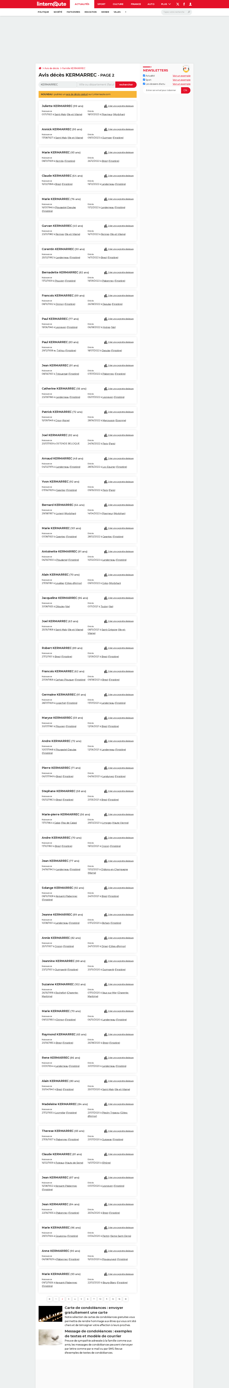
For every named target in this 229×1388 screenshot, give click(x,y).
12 (113, 1299)
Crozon (105, 846)
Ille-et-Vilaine (74, 114)
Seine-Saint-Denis (121, 1236)
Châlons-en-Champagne (114, 869)
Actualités (82, 4)
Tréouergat (62, 373)
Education (91, 12)
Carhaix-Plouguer (64, 679)
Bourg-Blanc (109, 1282)
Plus (166, 4)
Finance (136, 4)
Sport (101, 4)
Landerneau (107, 184)
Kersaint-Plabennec (66, 896)
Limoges (107, 822)
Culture (118, 4)
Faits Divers (73, 12)
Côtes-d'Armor (73, 583)
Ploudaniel (62, 559)
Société (58, 12)
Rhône (106, 1162)
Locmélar (60, 1112)
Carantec (60, 490)
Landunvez (108, 776)
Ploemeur (107, 114)
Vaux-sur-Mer (109, 992)
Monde (105, 12)
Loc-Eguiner (109, 466)
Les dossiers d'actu (154, 84)
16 (119, 1299)
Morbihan (119, 114)
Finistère (118, 137)
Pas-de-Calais (69, 822)
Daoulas (106, 304)
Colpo (105, 583)
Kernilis (60, 161)
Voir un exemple (182, 75)
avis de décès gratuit (77, 94)
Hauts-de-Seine (74, 1162)
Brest (105, 161)
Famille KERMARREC (73, 68)
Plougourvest (109, 1259)
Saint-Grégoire (109, 629)
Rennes (60, 234)
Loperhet (61, 703)
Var (113, 327)
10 (100, 1299)
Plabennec (108, 280)
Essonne (121, 420)
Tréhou (61, 350)
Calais (57, 822)
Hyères (106, 327)
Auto (151, 4)
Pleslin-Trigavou (111, 1112)
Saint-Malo (60, 114)
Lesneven (60, 327)
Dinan (105, 946)
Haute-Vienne (120, 822)
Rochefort (60, 992)
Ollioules (60, 606)
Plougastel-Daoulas (65, 207)
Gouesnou (61, 1236)
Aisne (66, 420)
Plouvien (59, 280)
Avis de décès (51, 68)
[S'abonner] (166, 90)
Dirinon (60, 304)
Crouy (58, 420)
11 (106, 1299)
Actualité (149, 75)
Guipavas (107, 1139)
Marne (92, 873)
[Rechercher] (176, 12)
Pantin (106, 1236)
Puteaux (60, 1162)
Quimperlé (61, 969)
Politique (43, 12)
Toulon (104, 606)
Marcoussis (108, 420)
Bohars (106, 923)
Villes (117, 12)
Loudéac (59, 583)
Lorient (60, 513)
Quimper (107, 137)
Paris (105, 443)
